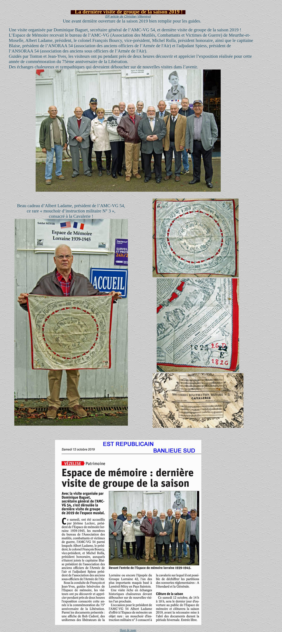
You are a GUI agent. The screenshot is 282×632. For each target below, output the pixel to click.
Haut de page (128, 630)
